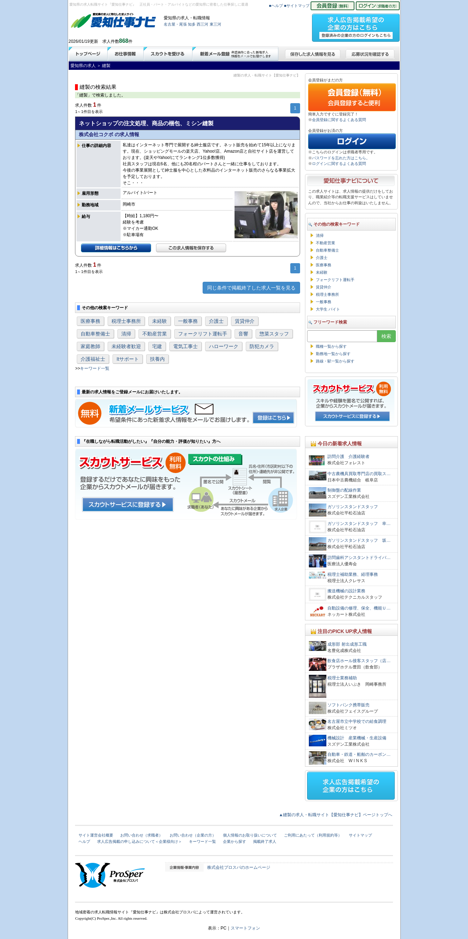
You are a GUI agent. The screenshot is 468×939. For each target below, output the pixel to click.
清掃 (126, 334)
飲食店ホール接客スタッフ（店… (359, 660)
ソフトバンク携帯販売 (348, 704)
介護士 (216, 321)
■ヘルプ (276, 6)
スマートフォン (245, 928)
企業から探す (234, 841)
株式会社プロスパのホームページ (238, 867)
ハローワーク (223, 346)
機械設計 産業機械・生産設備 (356, 737)
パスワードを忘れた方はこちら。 (341, 158)
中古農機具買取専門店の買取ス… (359, 473)
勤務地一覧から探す (333, 354)
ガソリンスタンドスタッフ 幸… (359, 523)
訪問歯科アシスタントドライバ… (359, 557)
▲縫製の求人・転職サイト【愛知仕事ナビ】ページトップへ (336, 814)
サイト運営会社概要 (96, 835)
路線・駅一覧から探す (335, 361)
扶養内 (157, 359)
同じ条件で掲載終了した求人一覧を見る (251, 288)
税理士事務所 (126, 321)
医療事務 (90, 321)
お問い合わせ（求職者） (141, 835)
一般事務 (188, 321)
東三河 (215, 24)
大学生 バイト (328, 309)
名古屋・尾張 (175, 24)
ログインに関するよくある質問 (339, 163)
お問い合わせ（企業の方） (193, 835)
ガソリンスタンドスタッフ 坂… (359, 540)
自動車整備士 (95, 334)
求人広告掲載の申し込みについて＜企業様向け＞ (139, 841)
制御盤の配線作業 (344, 490)
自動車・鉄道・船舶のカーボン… (359, 754)
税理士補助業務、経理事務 (352, 574)
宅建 (157, 346)
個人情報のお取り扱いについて (250, 835)
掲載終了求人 (264, 841)
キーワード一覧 (94, 368)
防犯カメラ (262, 346)
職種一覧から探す (331, 346)
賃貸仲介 (245, 321)
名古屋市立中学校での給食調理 (356, 721)
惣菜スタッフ (274, 334)
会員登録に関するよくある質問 (339, 120)
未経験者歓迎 (126, 346)
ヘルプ (84, 841)
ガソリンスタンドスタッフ (352, 506)
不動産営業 (154, 334)
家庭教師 (90, 346)
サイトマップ (360, 835)
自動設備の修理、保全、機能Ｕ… (359, 608)
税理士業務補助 (342, 677)
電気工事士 (185, 346)
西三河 (202, 24)
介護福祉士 (93, 359)
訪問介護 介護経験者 (348, 456)
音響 (243, 334)
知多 (192, 24)
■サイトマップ (297, 6)
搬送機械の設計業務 (346, 590)
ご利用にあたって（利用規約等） (313, 835)
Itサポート (127, 359)
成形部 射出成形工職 (346, 644)
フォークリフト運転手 (202, 334)
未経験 (159, 321)
